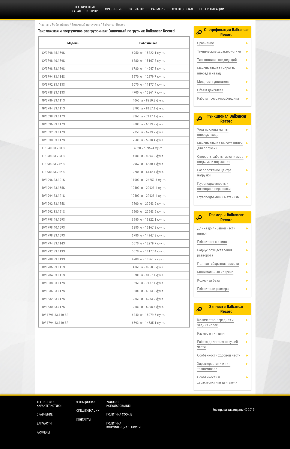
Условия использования (118, 404)
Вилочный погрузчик (86, 25)
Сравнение (113, 9)
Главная (44, 25)
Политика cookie (119, 414)
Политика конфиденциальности (123, 425)
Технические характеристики (49, 404)
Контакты (83, 420)
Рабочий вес (60, 25)
